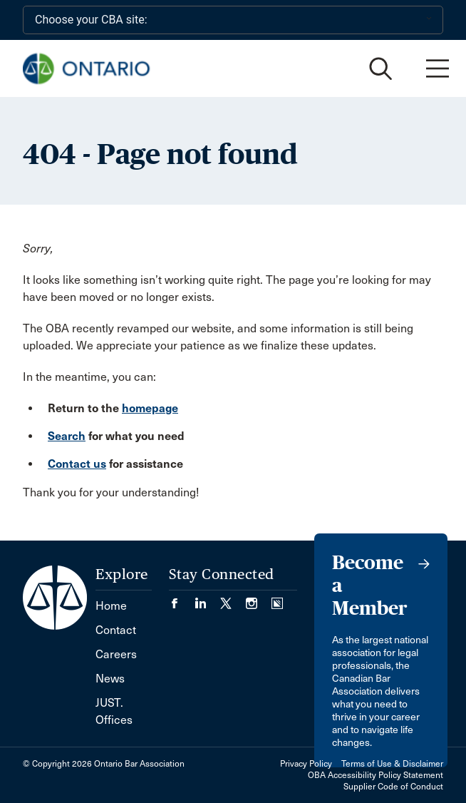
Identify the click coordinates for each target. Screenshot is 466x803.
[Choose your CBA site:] (233, 20)
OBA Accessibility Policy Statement (375, 775)
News (110, 678)
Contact (115, 630)
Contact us (77, 464)
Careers (116, 654)
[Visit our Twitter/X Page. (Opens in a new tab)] (233, 598)
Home (111, 606)
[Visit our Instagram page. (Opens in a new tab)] (258, 598)
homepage (150, 408)
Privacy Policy (306, 764)
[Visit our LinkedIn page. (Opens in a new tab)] (207, 598)
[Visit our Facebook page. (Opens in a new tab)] (182, 598)
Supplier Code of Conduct (393, 787)
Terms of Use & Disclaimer (392, 764)
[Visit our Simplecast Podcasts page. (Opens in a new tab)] (277, 598)
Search (67, 436)
